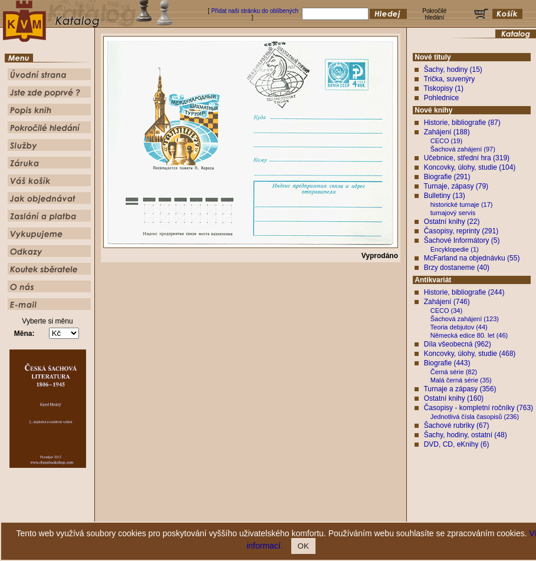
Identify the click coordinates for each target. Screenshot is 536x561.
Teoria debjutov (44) (459, 327)
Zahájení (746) (447, 302)
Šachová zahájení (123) (464, 318)
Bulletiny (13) (444, 196)
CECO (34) (446, 310)
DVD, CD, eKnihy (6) (456, 444)
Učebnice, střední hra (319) (466, 158)
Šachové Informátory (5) (462, 240)
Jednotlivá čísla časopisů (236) (474, 416)
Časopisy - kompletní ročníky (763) (478, 408)
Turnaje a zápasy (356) (459, 389)
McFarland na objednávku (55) (472, 258)
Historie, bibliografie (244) (464, 292)
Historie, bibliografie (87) (462, 122)
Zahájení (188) (447, 132)
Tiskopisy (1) (443, 88)
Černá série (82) (453, 371)
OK (303, 546)
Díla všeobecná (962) (457, 344)
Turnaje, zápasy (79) (455, 186)
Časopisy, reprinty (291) (461, 231)
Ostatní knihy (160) (454, 398)
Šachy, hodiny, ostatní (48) (465, 435)
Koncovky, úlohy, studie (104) (470, 167)
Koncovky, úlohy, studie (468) (470, 353)
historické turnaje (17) (461, 204)
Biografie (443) (447, 363)
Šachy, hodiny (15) (453, 69)
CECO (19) (446, 140)
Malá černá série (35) (461, 380)
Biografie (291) (447, 177)
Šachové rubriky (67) (456, 425)
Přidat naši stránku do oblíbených (254, 11)
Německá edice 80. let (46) (469, 335)
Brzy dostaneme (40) (456, 267)
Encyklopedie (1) (454, 249)
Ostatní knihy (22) (452, 221)
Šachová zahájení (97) (462, 149)
